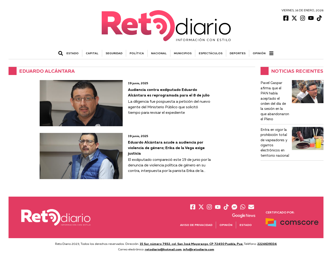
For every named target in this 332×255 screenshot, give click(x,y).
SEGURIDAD (114, 53)
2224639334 (267, 244)
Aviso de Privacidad (196, 225)
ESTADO (72, 53)
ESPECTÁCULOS (210, 53)
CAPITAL (92, 53)
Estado (246, 225)
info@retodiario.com (198, 249)
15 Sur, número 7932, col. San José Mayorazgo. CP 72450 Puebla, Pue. (191, 244)
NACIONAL (159, 53)
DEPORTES (238, 53)
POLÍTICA (137, 53)
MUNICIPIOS (183, 53)
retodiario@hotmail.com (163, 249)
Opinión (259, 53)
